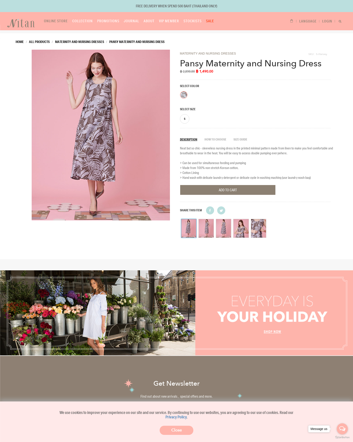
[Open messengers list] (342, 428)
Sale (201, 20)
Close (176, 430)
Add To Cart (228, 187)
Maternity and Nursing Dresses (79, 39)
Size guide (240, 136)
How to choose (215, 136)
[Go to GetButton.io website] (342, 437)
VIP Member (160, 20)
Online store (46, 20)
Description (188, 136)
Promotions (99, 20)
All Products (39, 39)
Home (20, 39)
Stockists (183, 20)
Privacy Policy (176, 416)
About (139, 20)
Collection (73, 20)
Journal (122, 20)
